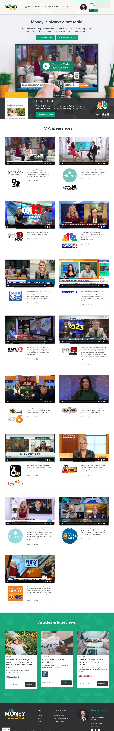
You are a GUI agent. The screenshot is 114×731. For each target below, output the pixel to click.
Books (30, 7)
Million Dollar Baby (59, 715)
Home (39, 710)
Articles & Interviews (67, 37)
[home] (13, 7)
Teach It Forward (59, 721)
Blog (69, 7)
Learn (44, 7)
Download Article (45, 115)
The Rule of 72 (58, 713)
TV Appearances (45, 37)
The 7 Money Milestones (61, 718)
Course (38, 7)
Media (56, 7)
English (5, 729)
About (50, 7)
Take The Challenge (60, 710)
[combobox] (6, 729)
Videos (62, 7)
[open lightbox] (57, 66)
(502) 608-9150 (97, 723)
